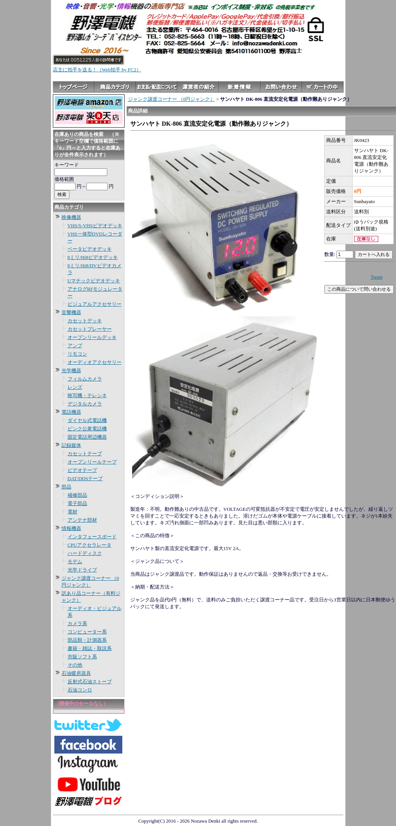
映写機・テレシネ (87, 395)
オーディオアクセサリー (95, 362)
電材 (72, 512)
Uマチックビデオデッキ (94, 281)
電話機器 (71, 412)
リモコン (77, 354)
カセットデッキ (85, 321)
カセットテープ (85, 453)
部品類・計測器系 (87, 640)
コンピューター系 (87, 632)
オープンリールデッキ (92, 337)
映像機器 (71, 217)
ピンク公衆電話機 (87, 428)
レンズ (75, 387)
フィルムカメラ (85, 379)
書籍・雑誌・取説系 (90, 648)
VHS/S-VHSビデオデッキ (95, 225)
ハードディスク (85, 553)
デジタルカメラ (85, 404)
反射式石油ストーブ (90, 681)
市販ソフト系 (82, 657)
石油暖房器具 (76, 673)
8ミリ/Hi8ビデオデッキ (93, 257)
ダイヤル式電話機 (87, 420)
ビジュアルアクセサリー (95, 304)
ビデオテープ (82, 470)
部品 (66, 487)
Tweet (377, 277)
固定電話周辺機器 (87, 437)
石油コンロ (80, 690)
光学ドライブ (82, 570)
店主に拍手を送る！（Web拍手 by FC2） (97, 69)
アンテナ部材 (82, 520)
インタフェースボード (92, 536)
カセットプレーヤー (90, 329)
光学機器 (71, 370)
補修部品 (77, 495)
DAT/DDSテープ (85, 478)
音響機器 (71, 312)
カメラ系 (77, 623)
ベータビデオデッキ (90, 249)
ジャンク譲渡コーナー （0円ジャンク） (171, 99)
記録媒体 (71, 445)
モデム (75, 561)
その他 (75, 665)
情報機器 (71, 528)
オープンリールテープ (92, 462)
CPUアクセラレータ (89, 545)
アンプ (75, 345)
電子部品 (77, 503)
